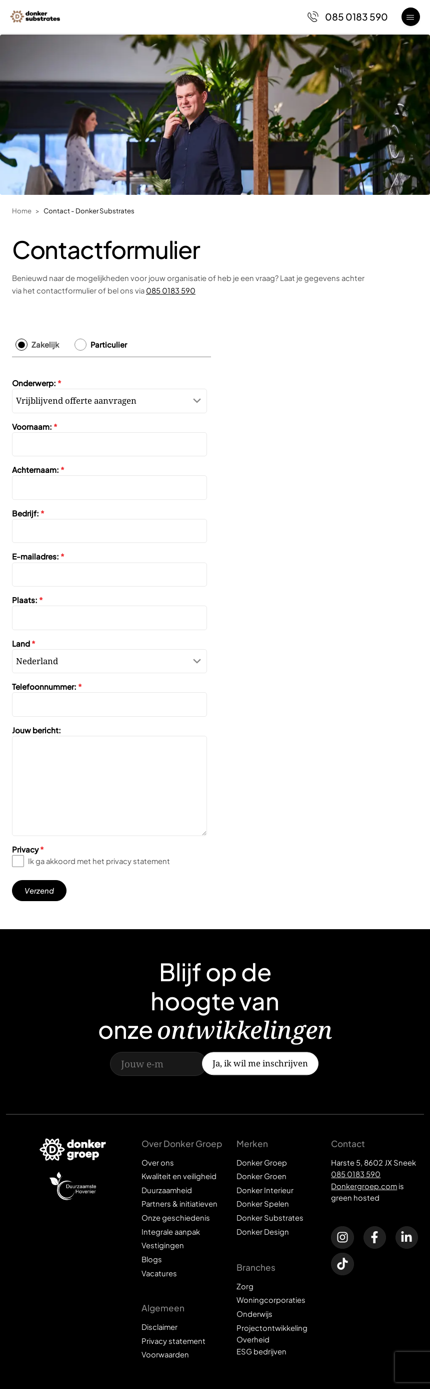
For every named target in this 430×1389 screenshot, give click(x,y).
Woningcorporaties (271, 1299)
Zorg (245, 1286)
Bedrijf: (28, 513)
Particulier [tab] (108, 344)
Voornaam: (35, 426)
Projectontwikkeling (272, 1327)
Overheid (253, 1339)
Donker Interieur (265, 1190)
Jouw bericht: (36, 730)
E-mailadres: (38, 557)
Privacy (28, 849)
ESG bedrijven (261, 1351)
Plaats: (27, 600)
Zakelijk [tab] (45, 344)
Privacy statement (174, 1340)
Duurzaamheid (167, 1190)
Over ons (158, 1162)
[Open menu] (411, 17)
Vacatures (159, 1273)
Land (24, 643)
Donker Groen (261, 1176)
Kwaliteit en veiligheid (179, 1176)
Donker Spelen (262, 1203)
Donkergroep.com (364, 1186)
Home (22, 210)
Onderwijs (254, 1313)
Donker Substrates (270, 1217)
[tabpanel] (111, 635)
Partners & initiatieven (180, 1203)
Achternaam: (38, 469)
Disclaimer (160, 1326)
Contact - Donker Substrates (89, 210)
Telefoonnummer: (47, 686)
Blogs (152, 1259)
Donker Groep (261, 1162)
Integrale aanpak (171, 1231)
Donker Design (262, 1231)
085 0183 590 (171, 290)
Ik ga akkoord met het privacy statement (99, 861)
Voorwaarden (165, 1354)
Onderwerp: (37, 383)
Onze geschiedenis (176, 1217)
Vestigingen (163, 1245)
